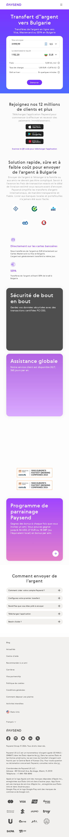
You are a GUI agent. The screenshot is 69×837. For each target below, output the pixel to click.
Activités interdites (14, 703)
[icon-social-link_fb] (8, 738)
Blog (8, 642)
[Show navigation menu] (61, 4)
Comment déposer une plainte (19, 696)
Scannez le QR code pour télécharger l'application (34, 149)
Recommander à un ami (16, 663)
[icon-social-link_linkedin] (30, 738)
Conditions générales (15, 690)
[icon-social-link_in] (16, 738)
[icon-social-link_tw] (38, 738)
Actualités (10, 649)
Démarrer (34, 82)
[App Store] (34, 126)
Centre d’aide (12, 656)
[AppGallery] (34, 141)
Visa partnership (13, 676)
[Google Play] (34, 134)
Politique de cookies (15, 683)
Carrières (10, 669)
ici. (38, 755)
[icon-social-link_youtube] (23, 738)
